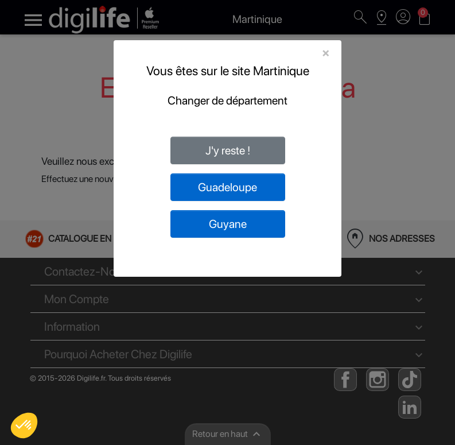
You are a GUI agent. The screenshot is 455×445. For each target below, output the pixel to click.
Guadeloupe (227, 187)
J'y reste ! (227, 150)
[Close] (325, 53)
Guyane (228, 224)
